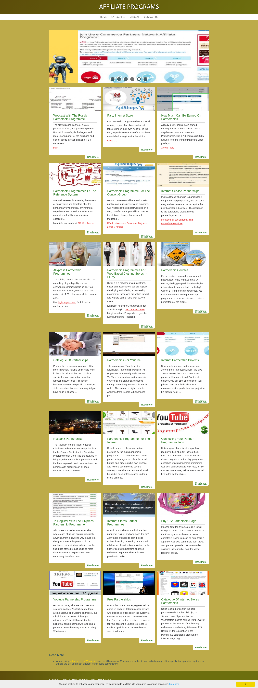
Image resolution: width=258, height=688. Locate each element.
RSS (93, 679)
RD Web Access (86, 223)
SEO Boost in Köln (135, 309)
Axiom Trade (167, 147)
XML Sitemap (105, 679)
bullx (55, 147)
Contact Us (151, 17)
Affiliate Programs (129, 7)
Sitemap (135, 17)
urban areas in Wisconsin (83, 661)
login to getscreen (67, 302)
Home (103, 17)
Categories (118, 17)
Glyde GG (112, 140)
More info (174, 684)
